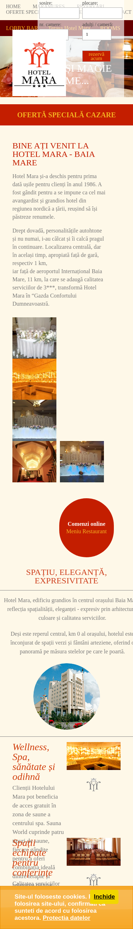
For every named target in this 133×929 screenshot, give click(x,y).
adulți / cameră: (97, 24)
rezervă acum (96, 56)
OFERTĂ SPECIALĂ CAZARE (66, 115)
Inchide (104, 896)
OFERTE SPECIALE (27, 12)
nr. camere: (50, 24)
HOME (13, 6)
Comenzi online (86, 527)
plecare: (90, 3)
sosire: (45, 3)
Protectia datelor (66, 918)
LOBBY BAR (22, 28)
